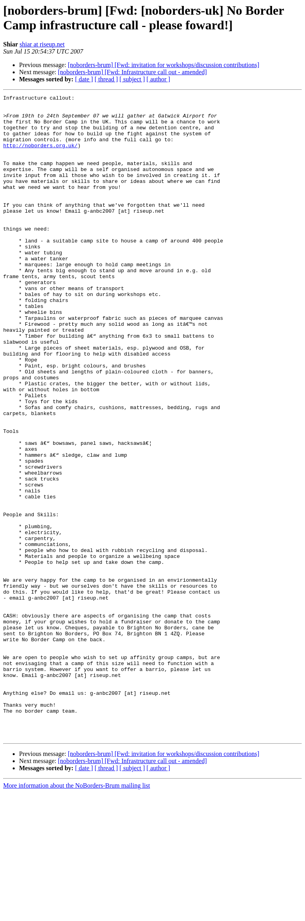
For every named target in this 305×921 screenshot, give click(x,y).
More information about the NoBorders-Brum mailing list (76, 914)
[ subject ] (132, 79)
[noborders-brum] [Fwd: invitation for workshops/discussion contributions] (163, 65)
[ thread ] (106, 79)
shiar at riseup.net (41, 44)
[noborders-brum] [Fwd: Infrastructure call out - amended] (132, 72)
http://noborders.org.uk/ (40, 156)
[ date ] (84, 79)
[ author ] (158, 79)
